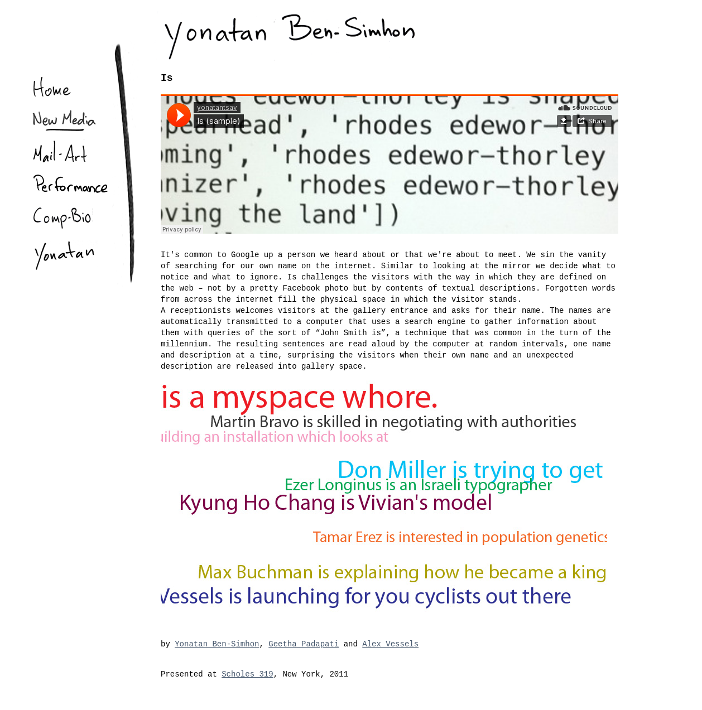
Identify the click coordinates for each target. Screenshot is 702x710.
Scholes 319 (247, 674)
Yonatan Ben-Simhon (217, 644)
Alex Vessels (390, 644)
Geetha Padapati (303, 644)
